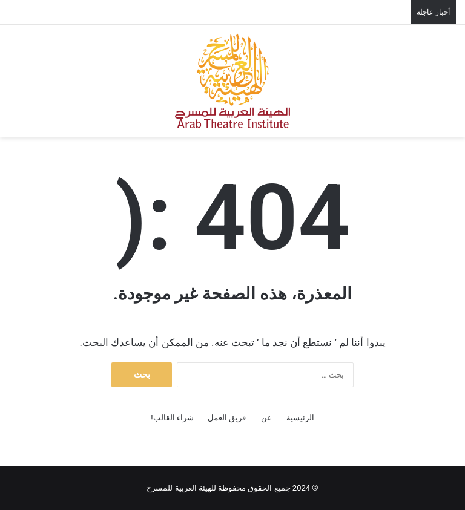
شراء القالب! (172, 417)
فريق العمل (227, 417)
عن (266, 417)
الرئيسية (300, 417)
